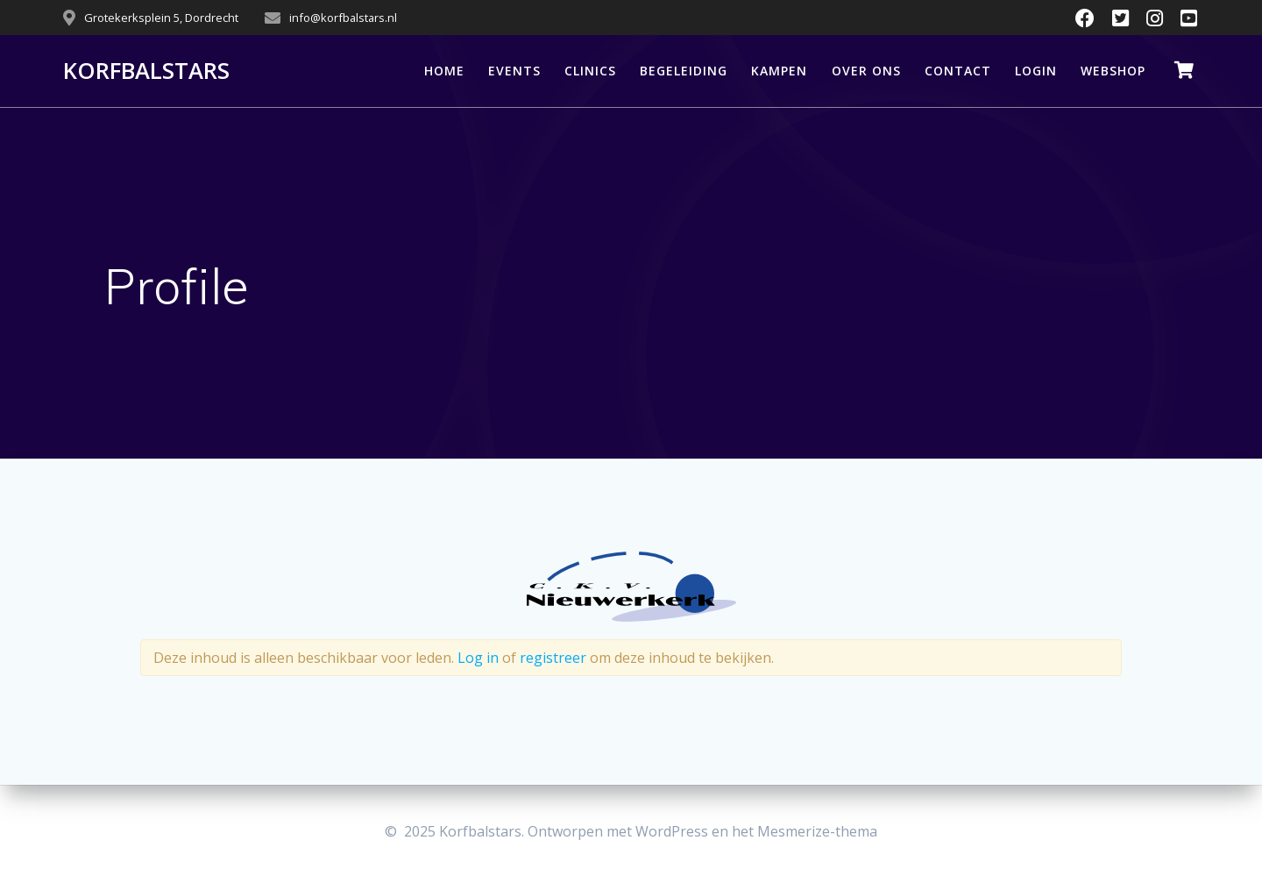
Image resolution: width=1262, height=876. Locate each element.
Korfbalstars (146, 71)
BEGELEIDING (683, 70)
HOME (444, 70)
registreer (553, 657)
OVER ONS (866, 70)
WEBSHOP (1113, 70)
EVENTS (514, 70)
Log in (478, 657)
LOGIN (1036, 70)
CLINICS (590, 70)
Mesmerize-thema (817, 831)
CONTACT (958, 70)
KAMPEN (779, 70)
